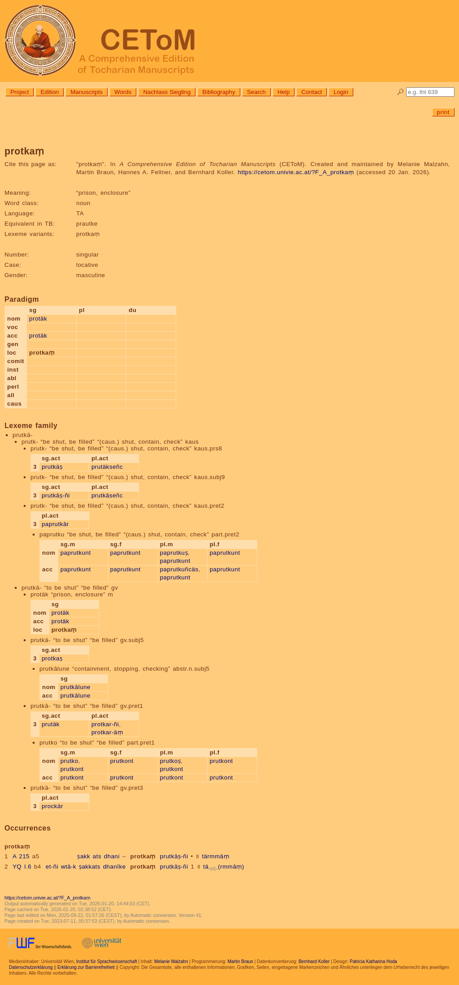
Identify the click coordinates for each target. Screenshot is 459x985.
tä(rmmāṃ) (223, 866)
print (443, 112)
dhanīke (114, 866)
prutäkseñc (107, 466)
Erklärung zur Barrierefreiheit (86, 967)
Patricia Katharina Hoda (373, 961)
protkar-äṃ (107, 732)
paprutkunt (76, 552)
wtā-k (68, 866)
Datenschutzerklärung (30, 967)
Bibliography (218, 92)
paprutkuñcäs (179, 569)
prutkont (72, 769)
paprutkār (55, 524)
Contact (311, 92)
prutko (69, 761)
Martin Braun (240, 961)
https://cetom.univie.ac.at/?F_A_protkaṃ (296, 172)
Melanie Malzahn (171, 961)
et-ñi (52, 866)
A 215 (21, 856)
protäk (38, 318)
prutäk (51, 724)
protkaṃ (143, 856)
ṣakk (83, 856)
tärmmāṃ (215, 856)
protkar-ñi (105, 724)
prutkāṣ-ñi (56, 495)
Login (340, 92)
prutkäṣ (52, 466)
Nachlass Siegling (167, 92)
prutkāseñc (107, 495)
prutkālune (76, 687)
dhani (112, 856)
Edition (49, 92)
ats (97, 856)
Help (283, 92)
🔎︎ (400, 92)
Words (122, 92)
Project (19, 92)
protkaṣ (52, 658)
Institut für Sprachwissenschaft (106, 961)
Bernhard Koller (314, 961)
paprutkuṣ (174, 552)
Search (256, 92)
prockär (52, 806)
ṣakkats (89, 866)
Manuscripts (86, 92)
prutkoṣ (170, 761)
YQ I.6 (22, 866)
